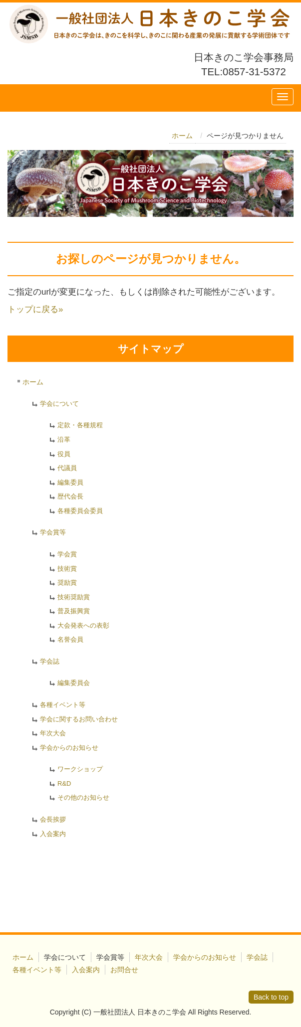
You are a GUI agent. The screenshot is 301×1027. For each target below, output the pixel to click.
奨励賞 (67, 582)
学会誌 (49, 661)
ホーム (182, 136)
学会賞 (67, 554)
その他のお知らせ (83, 797)
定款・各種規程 (80, 425)
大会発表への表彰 (83, 625)
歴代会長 (70, 496)
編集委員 (70, 482)
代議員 (67, 468)
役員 (63, 454)
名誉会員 (70, 639)
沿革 (63, 439)
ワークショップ (80, 769)
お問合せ (124, 970)
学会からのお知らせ (69, 747)
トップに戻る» (35, 309)
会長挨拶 (53, 819)
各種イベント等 (62, 704)
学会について (59, 403)
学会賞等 (53, 532)
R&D (64, 783)
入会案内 (53, 834)
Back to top (271, 997)
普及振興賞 (73, 611)
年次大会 (53, 733)
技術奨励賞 (73, 597)
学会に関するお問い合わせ (79, 719)
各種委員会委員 (80, 510)
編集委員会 (73, 682)
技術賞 (67, 568)
